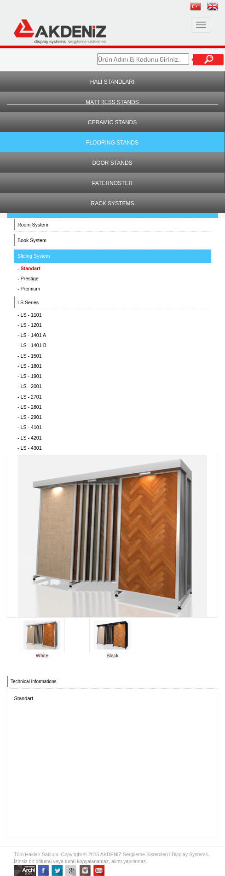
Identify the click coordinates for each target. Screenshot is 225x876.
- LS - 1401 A (31, 335)
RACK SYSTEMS (112, 203)
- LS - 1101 (29, 315)
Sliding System (33, 256)
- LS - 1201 (29, 325)
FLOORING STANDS (112, 142)
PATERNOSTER (112, 183)
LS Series (28, 302)
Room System (32, 224)
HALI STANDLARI (112, 82)
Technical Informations (34, 681)
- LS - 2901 (29, 417)
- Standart (28, 268)
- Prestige (28, 278)
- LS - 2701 (29, 397)
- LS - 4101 (29, 427)
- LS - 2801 (29, 407)
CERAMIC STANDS (112, 122)
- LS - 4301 (29, 448)
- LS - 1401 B (31, 345)
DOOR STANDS (112, 163)
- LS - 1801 (29, 366)
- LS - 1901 (29, 376)
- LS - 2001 (29, 386)
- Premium (28, 288)
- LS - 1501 (29, 356)
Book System (31, 240)
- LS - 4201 (29, 438)
